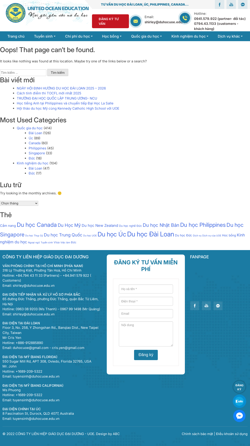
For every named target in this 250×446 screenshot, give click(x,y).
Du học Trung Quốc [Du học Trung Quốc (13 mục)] (63, 235)
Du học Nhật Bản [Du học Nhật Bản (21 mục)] (161, 225)
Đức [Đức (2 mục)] (73, 242)
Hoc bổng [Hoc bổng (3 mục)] (229, 235)
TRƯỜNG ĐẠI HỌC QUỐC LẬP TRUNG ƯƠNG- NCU (57, 98)
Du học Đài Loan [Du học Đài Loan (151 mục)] (150, 234)
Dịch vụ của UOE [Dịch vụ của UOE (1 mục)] (211, 235)
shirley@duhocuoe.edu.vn (166, 22)
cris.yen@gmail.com (68, 348)
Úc (31, 138)
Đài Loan (35, 133)
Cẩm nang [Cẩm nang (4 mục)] (8, 226)
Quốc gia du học (30, 128)
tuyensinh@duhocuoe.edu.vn (36, 376)
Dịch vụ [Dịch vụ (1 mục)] (197, 235)
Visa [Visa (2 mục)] (57, 242)
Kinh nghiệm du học (33, 163)
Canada (35, 143)
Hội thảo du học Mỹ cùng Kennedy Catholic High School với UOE (68, 108)
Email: (149, 17)
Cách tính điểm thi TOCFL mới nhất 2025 (49, 93)
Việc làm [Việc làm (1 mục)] (65, 242)
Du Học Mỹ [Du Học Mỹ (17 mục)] (69, 225)
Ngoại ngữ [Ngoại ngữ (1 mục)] (34, 242)
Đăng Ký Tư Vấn (109, 21)
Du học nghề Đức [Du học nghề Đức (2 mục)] (130, 225)
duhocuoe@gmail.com (31, 348)
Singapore (37, 153)
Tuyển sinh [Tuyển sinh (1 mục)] (47, 242)
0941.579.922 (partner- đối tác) (220, 19)
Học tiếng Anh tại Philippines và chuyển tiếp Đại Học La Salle (65, 103)
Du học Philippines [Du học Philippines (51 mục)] (203, 224)
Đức (32, 158)
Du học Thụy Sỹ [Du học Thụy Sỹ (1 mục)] (34, 235)
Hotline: (220, 21)
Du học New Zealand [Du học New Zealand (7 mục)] (100, 225)
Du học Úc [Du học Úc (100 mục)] (112, 234)
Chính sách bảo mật (198, 434)
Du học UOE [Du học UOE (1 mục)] (90, 235)
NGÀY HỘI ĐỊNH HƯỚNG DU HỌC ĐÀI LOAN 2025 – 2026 (61, 88)
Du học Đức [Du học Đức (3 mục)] (183, 235)
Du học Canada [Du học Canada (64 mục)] (37, 224)
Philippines (37, 148)
